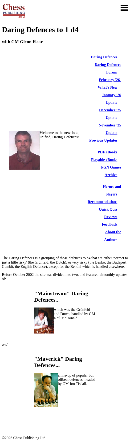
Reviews (110, 217)
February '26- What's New (109, 83)
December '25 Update (110, 114)
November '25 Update (110, 129)
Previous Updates (103, 140)
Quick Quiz (108, 209)
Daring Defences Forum (108, 68)
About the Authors (112, 236)
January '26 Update (111, 98)
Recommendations (102, 202)
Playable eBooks (104, 160)
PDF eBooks (107, 152)
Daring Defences (104, 57)
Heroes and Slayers (112, 190)
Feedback (109, 224)
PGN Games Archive (111, 171)
